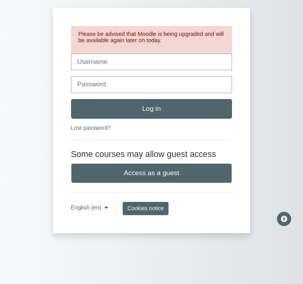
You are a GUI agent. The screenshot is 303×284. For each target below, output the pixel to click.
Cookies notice (145, 208)
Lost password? (91, 128)
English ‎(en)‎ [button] (87, 207)
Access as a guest (152, 173)
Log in (151, 108)
